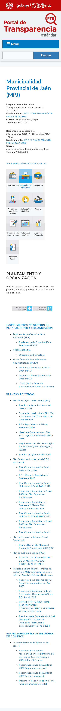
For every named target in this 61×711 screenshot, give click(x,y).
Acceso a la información (38, 226)
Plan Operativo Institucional (34, 532)
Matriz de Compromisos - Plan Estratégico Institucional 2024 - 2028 (36, 435)
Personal (38, 201)
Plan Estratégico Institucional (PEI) (31, 400)
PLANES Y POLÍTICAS (20, 394)
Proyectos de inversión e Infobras (12, 203)
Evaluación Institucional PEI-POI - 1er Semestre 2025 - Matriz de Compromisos (36, 416)
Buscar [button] (46, 55)
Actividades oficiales (25, 226)
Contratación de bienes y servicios (12, 226)
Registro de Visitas (12, 250)
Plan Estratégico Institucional (35, 454)
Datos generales (12, 177)
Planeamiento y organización (25, 179)
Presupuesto (38, 177)
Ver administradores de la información (26, 163)
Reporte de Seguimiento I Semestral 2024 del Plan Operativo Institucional (32, 505)
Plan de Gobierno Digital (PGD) (29, 552)
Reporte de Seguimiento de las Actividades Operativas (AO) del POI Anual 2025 (36, 594)
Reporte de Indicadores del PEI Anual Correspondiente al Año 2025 (35, 582)
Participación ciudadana (25, 202)
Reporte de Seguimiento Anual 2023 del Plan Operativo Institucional (35, 524)
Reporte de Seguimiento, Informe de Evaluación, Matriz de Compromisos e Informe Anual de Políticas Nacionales (33, 571)
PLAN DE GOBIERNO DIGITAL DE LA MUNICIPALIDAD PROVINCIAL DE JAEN (35, 560)
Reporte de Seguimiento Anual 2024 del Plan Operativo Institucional (35, 494)
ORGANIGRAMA (22, 350)
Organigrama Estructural (32, 354)
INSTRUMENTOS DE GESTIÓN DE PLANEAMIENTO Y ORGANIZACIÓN (29, 326)
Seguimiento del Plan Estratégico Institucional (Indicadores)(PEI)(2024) (36, 446)
